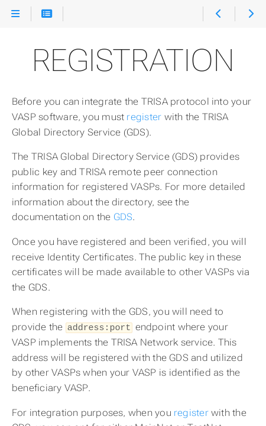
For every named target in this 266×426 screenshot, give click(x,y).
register (143, 116)
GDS (123, 216)
